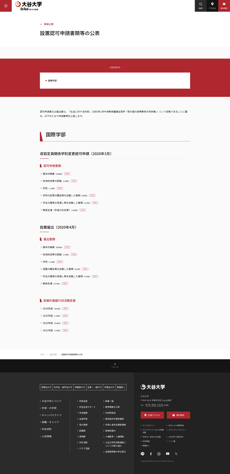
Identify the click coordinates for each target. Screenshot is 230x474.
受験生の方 (46, 387)
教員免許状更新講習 (114, 418)
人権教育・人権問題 (114, 436)
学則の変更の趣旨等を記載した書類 (65, 195)
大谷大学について (51, 401)
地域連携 (83, 412)
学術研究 (47, 429)
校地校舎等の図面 (56, 181)
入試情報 (47, 436)
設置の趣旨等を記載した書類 (62, 269)
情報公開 (48, 24)
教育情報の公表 (112, 406)
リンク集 (171, 441)
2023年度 (52, 315)
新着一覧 (109, 401)
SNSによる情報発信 (176, 425)
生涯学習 (83, 418)
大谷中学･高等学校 (175, 436)
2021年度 (52, 330)
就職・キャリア (50, 422)
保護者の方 (80, 387)
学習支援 (83, 401)
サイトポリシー (149, 425)
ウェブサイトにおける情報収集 (153, 431)
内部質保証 (110, 412)
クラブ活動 (84, 448)
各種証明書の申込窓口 (115, 451)
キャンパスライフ (51, 415)
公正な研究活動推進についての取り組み (115, 444)
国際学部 (52, 80)
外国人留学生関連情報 (115, 424)
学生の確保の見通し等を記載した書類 (67, 202)
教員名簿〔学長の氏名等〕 (61, 210)
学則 (49, 188)
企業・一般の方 (94, 387)
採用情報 (146, 441)
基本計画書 (53, 173)
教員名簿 (52, 283)
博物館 (82, 436)
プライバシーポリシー (177, 429)
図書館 (82, 430)
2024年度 (52, 308)
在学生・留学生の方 (63, 387)
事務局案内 (110, 430)
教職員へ (121, 387)
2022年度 (52, 323)
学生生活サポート (87, 406)
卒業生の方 (109, 387)
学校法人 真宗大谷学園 (152, 436)
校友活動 (83, 442)
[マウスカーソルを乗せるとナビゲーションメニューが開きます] (6, 6)
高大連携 (83, 424)
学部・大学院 (49, 408)
